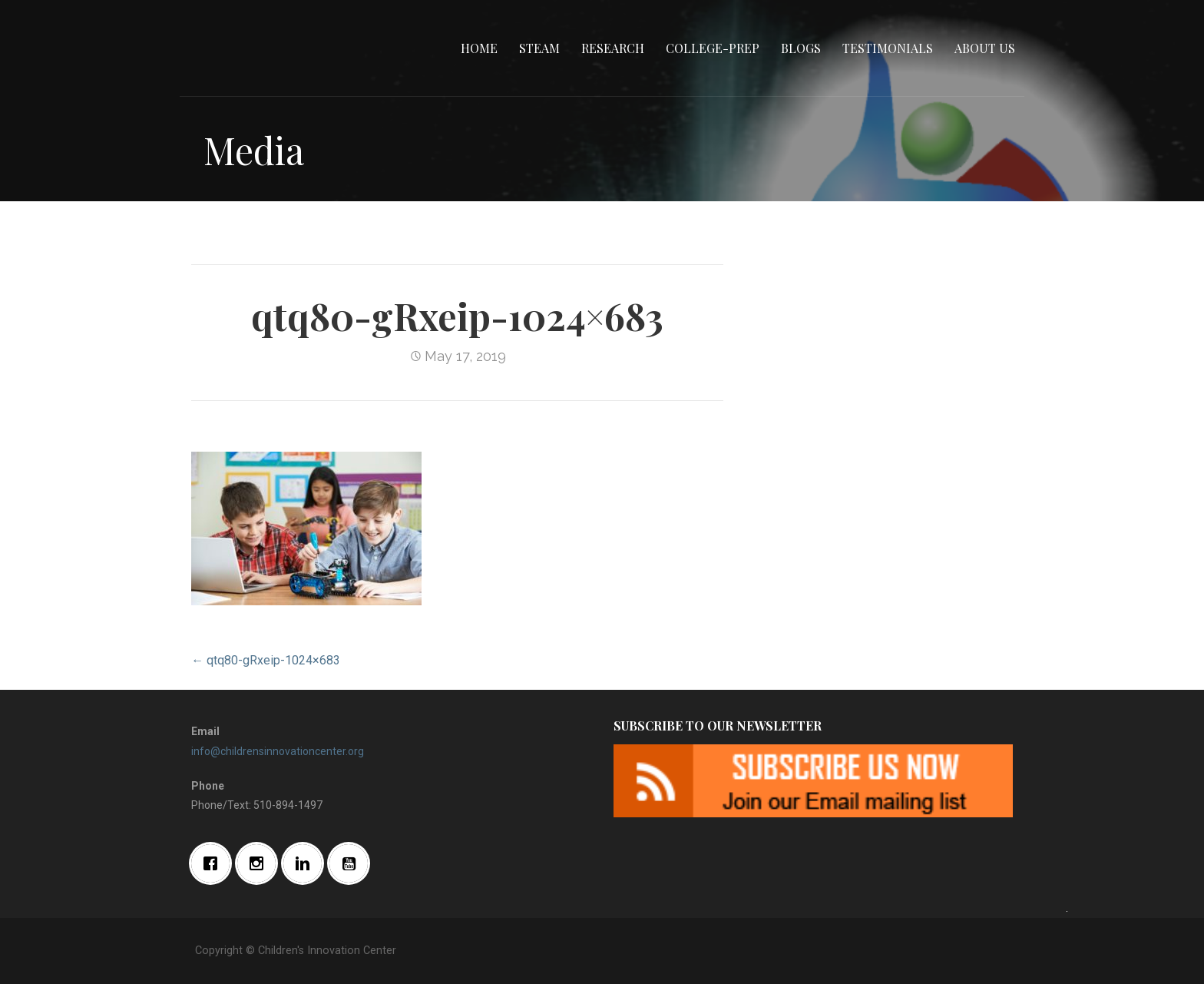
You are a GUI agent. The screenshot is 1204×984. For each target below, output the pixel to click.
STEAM (539, 48)
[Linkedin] (306, 863)
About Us (984, 48)
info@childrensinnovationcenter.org (277, 751)
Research (612, 48)
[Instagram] (260, 863)
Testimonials (887, 48)
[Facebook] (214, 863)
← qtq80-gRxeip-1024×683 (265, 660)
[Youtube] (352, 863)
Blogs (801, 48)
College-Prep (712, 48)
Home (479, 48)
